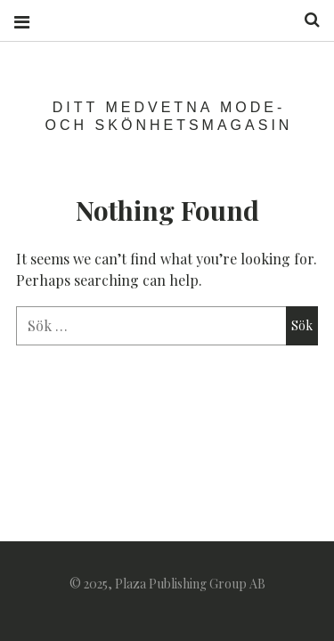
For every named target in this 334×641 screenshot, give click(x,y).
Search (305, 20)
